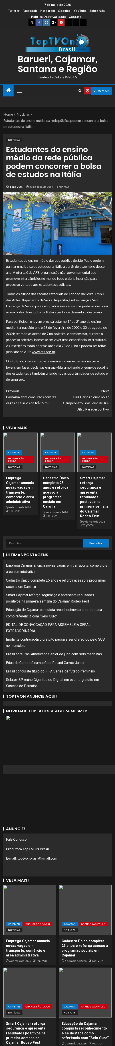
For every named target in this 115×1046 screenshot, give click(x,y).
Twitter (14, 10)
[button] (18, 90)
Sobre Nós (97, 10)
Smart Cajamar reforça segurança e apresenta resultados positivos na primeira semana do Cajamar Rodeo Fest (94, 497)
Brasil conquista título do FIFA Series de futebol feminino (50, 671)
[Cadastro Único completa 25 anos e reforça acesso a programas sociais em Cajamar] (85, 910)
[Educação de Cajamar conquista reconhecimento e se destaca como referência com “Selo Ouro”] (85, 992)
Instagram (47, 10)
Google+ (64, 10)
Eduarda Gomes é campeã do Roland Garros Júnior (45, 663)
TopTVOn (16, 186)
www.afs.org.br (43, 351)
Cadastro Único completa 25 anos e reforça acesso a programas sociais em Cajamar (56, 492)
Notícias (14, 140)
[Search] (80, 90)
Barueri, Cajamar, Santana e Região (58, 64)
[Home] (8, 90)
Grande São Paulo (16, 459)
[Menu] (18, 90)
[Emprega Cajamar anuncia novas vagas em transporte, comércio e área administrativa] (29, 910)
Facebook (29, 10)
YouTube (80, 10)
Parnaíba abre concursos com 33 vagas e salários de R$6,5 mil (32, 396)
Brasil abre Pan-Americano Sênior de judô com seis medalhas (54, 654)
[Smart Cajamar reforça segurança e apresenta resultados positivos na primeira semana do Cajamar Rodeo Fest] (29, 992)
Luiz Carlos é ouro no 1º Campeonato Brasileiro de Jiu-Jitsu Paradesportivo (83, 399)
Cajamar (14, 452)
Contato (75, 16)
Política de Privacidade (48, 16)
